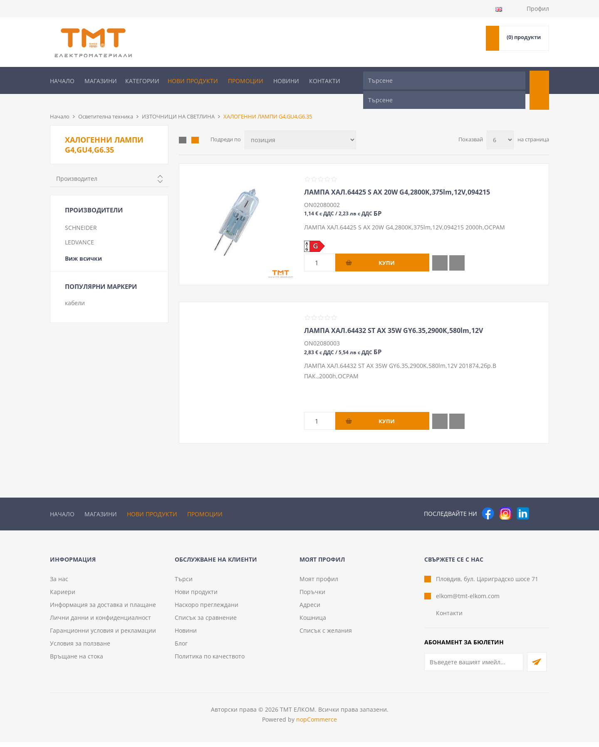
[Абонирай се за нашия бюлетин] (473, 667)
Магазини (100, 81)
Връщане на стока (76, 661)
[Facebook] (488, 499)
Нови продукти (193, 81)
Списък (195, 126)
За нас (59, 584)
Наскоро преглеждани (206, 610)
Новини (286, 81)
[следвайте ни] (523, 499)
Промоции (245, 81)
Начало (62, 81)
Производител (76, 165)
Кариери (62, 597)
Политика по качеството (210, 661)
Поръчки (312, 597)
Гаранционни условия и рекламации (103, 635)
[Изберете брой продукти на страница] (500, 126)
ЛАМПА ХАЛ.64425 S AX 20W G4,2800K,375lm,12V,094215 (397, 178)
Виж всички (83, 245)
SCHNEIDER (81, 214)
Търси (184, 584)
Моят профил (319, 584)
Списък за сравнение (206, 622)
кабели (75, 289)
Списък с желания (326, 635)
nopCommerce (316, 724)
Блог (181, 648)
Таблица (182, 126)
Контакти (324, 81)
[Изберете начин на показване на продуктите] (300, 126)
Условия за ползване (80, 648)
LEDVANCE (79, 228)
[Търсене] (444, 80)
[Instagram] (505, 499)
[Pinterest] (540, 499)
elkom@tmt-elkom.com (468, 601)
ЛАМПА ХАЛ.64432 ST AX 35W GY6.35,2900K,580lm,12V (393, 316)
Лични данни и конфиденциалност (100, 622)
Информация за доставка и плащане (103, 610)
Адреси (310, 610)
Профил (538, 8)
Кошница (313, 622)
